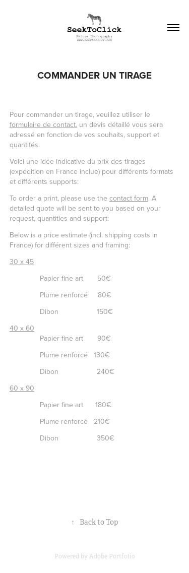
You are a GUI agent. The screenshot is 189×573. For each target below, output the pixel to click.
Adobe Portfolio (112, 556)
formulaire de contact (43, 124)
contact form (128, 198)
